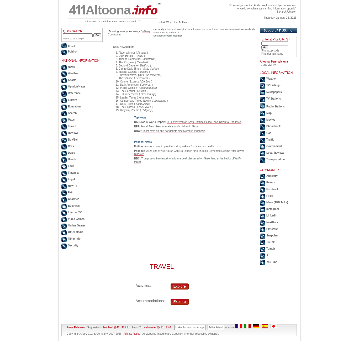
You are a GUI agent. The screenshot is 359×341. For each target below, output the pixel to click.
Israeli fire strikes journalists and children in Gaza (169, 126)
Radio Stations (275, 106)
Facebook (272, 189)
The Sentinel (126, 78)
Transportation (275, 159)
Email (71, 46)
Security (73, 245)
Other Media (75, 232)
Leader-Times (128, 97)
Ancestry (272, 175)
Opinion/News (77, 86)
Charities (73, 199)
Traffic (270, 139)
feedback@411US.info (115, 327)
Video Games (76, 219)
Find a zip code (270, 50)
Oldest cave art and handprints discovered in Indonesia (173, 131)
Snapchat (272, 235)
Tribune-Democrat (129, 59)
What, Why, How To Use (173, 22)
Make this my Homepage (189, 327)
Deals (71, 152)
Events (270, 182)
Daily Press (127, 103)
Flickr (269, 195)
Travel (72, 126)
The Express (127, 107)
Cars (71, 146)
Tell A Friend (216, 327)
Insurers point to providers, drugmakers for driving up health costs (182, 146)
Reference (74, 93)
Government (274, 146)
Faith (71, 192)
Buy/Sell (73, 139)
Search (72, 113)
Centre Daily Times (130, 68)
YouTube (271, 262)
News (71, 66)
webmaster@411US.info (158, 327)
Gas (268, 133)
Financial (73, 172)
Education (74, 106)
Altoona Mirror (127, 52)
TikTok (270, 242)
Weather (73, 73)
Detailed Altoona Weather (168, 35)
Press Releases (76, 327)
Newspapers (274, 92)
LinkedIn (271, 215)
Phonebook (273, 126)
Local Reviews (275, 152)
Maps (71, 119)
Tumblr (270, 248)
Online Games (77, 225)
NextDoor (272, 222)
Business (74, 205)
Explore (179, 286)
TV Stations (273, 98)
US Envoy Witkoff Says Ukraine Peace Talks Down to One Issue (204, 122)
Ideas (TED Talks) (277, 202)
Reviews (73, 132)
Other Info (74, 238)
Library (72, 100)
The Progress (126, 62)
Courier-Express (129, 81)
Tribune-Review (129, 94)
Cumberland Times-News (135, 100)
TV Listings (273, 85)
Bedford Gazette (128, 65)
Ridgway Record (129, 110)
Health (72, 159)
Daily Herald (126, 55)
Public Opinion (128, 87)
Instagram (272, 209)
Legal (71, 179)
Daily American (129, 84)
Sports (72, 80)
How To (72, 185)
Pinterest (272, 229)
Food (71, 165)
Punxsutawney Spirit (130, 75)
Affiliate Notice (132, 333)
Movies (270, 119)
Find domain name (272, 53)
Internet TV (75, 212)
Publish (72, 51)
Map (269, 113)
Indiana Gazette (128, 71)
